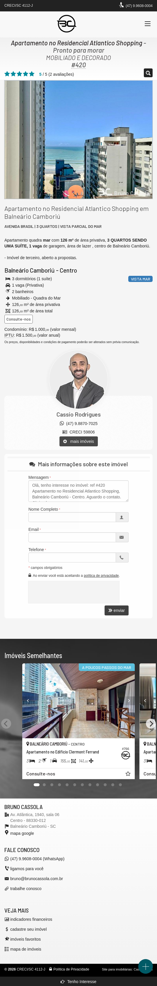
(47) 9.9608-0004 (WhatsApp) (37, 858)
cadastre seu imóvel (28, 929)
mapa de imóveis (25, 949)
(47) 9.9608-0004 (139, 6)
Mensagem (38, 477)
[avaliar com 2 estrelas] (13, 74)
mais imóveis (78, 441)
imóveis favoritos (25, 939)
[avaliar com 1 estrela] (7, 74)
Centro (68, 270)
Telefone (36, 549)
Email (33, 529)
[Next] (129, 700)
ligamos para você (27, 868)
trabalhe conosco (26, 888)
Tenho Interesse (78, 981)
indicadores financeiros (31, 919)
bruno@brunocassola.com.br (36, 878)
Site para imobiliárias (117, 969)
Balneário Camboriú (29, 270)
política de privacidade (101, 576)
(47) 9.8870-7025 (79, 423)
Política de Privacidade (71, 969)
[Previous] (28, 700)
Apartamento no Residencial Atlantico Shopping (76, 43)
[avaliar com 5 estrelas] (32, 74)
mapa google (22, 833)
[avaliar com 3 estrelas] (19, 74)
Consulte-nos (18, 318)
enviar (116, 610)
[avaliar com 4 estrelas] (25, 74)
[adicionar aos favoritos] (128, 774)
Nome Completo (43, 509)
